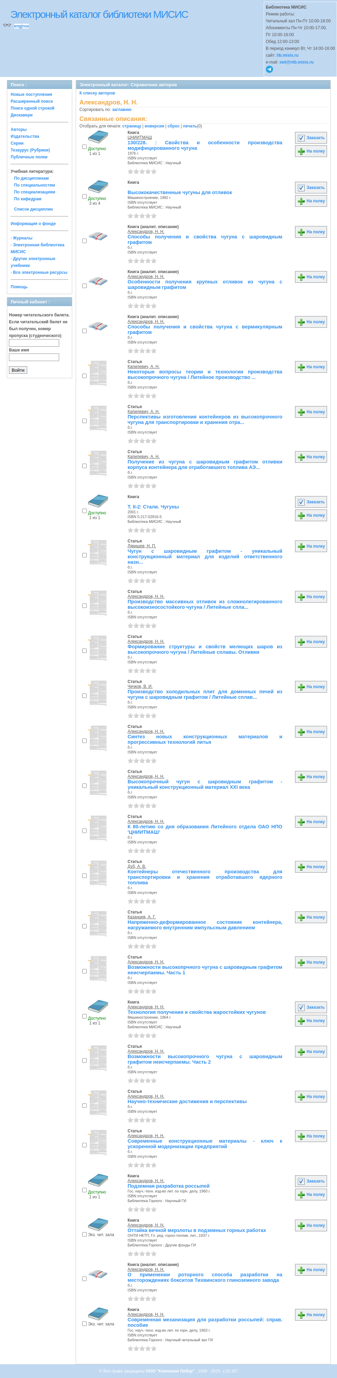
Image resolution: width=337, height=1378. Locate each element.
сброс (173, 126)
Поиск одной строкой (32, 108)
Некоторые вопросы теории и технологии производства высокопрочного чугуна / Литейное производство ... (205, 374)
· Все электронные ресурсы (39, 272)
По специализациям (34, 192)
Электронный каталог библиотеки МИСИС (99, 14)
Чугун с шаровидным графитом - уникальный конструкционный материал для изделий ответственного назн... (205, 556)
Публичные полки (29, 157)
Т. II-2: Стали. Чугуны (153, 506)
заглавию (121, 109)
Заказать (311, 137)
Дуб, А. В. (137, 866)
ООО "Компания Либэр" (171, 1371)
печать (190, 126)
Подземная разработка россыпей (169, 1186)
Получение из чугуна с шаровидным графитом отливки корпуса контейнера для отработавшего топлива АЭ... (205, 464)
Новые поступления (31, 94)
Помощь (19, 286)
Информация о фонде (33, 223)
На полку (311, 151)
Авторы (19, 129)
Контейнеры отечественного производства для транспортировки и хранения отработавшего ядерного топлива (205, 877)
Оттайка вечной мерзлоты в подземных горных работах (197, 1230)
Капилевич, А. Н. (144, 366)
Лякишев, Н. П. (142, 546)
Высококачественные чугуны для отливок (180, 192)
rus (25, 26)
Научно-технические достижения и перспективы (187, 1101)
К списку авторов (97, 93)
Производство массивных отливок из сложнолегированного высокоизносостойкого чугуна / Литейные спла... (205, 604)
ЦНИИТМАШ (140, 137)
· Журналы (21, 238)
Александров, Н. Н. (146, 231)
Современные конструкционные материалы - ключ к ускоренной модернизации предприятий (205, 1143)
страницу (131, 126)
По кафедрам (27, 199)
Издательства (25, 136)
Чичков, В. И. (140, 686)
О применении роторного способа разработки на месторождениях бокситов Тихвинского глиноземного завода (205, 1277)
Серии (17, 143)
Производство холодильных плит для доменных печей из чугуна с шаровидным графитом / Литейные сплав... (205, 694)
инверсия (154, 126)
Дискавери (22, 115)
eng (17, 26)
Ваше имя (19, 350)
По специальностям (34, 185)
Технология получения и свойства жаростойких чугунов (197, 1012)
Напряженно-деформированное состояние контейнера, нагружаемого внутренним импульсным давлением (205, 924)
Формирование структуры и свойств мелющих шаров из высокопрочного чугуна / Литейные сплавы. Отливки (205, 649)
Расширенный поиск (32, 101)
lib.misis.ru (287, 55)
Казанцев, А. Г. (142, 917)
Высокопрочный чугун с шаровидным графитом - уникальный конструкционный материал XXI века (205, 784)
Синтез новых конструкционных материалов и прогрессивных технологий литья (205, 739)
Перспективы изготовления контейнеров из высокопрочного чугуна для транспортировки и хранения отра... (205, 419)
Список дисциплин (33, 209)
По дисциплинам (31, 178)
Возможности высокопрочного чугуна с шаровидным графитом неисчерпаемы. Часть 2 (205, 1059)
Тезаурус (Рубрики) (30, 150)
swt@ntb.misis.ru (296, 62)
